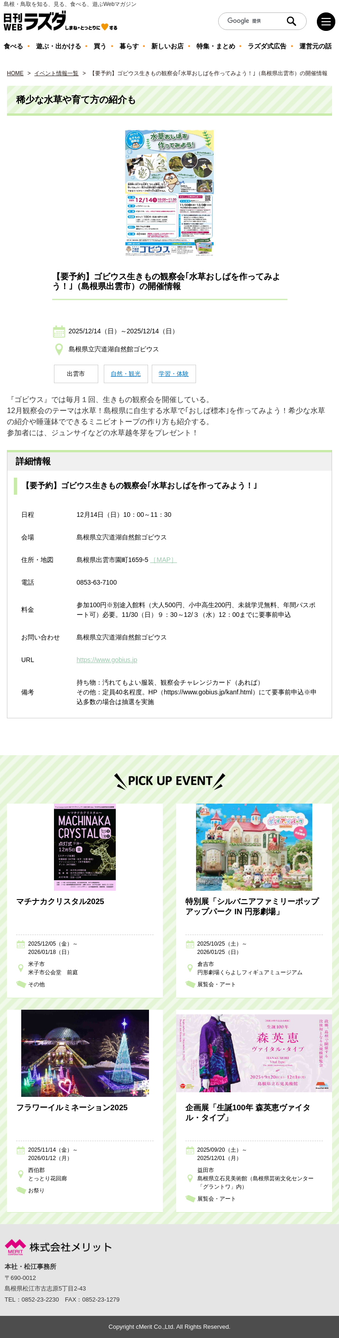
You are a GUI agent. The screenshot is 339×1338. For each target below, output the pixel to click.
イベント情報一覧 (56, 73)
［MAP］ (163, 559)
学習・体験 (174, 373)
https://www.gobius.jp (107, 659)
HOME (15, 73)
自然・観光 (126, 373)
